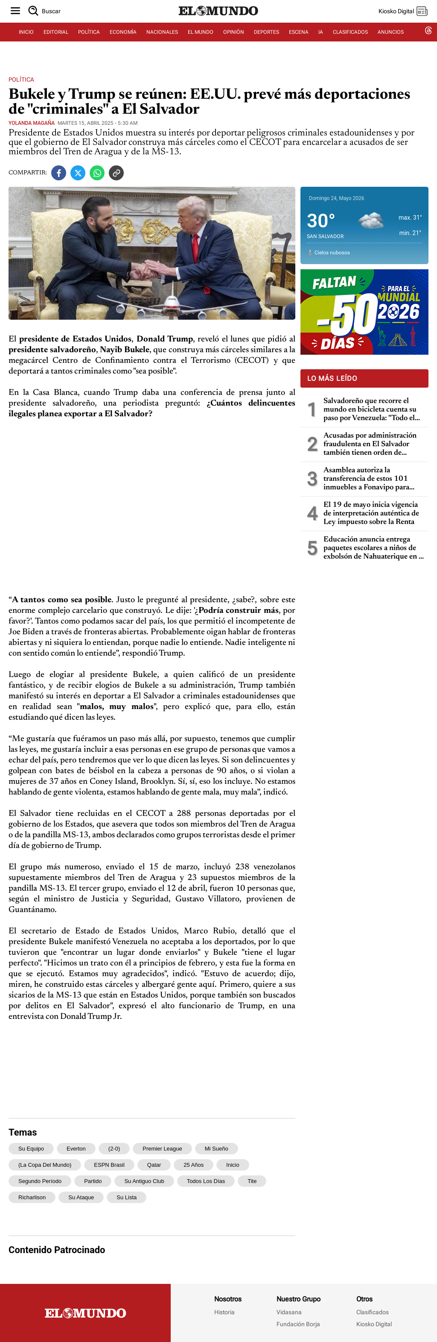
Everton (76, 1148)
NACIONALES (162, 41)
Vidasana (289, 1312)
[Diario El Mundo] (218, 23)
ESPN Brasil (109, 1165)
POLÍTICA (89, 41)
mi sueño (216, 1148)
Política (21, 79)
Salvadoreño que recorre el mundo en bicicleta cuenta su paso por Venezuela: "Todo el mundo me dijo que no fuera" (370, 410)
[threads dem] (428, 41)
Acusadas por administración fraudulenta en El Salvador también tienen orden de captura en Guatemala (370, 444)
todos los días (206, 1181)
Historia (224, 1312)
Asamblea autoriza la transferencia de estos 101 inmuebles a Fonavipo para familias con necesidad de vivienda (366, 479)
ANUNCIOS (391, 41)
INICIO (26, 41)
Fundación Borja (298, 1324)
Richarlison (32, 1197)
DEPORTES (266, 41)
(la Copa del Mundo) (44, 1165)
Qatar (154, 1165)
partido (93, 1181)
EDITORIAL (56, 41)
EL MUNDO (200, 41)
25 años (194, 1165)
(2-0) (114, 1148)
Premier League (162, 1148)
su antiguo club (144, 1181)
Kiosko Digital (374, 1324)
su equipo (31, 1148)
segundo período (39, 1181)
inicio (232, 1165)
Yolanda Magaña (32, 123)
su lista (127, 1197)
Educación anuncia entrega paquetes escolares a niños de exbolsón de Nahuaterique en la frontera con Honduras (373, 548)
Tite (252, 1181)
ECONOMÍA (123, 41)
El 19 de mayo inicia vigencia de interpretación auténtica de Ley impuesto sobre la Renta (371, 513)
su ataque (81, 1197)
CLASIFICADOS (350, 41)
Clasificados (372, 1312)
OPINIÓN (233, 41)
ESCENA (299, 41)
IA (320, 41)
